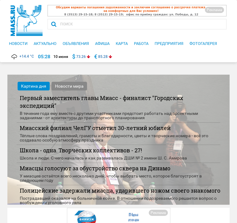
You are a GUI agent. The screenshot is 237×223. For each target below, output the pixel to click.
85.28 (103, 57)
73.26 (81, 57)
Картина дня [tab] (33, 86)
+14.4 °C (22, 56)
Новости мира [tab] (69, 86)
